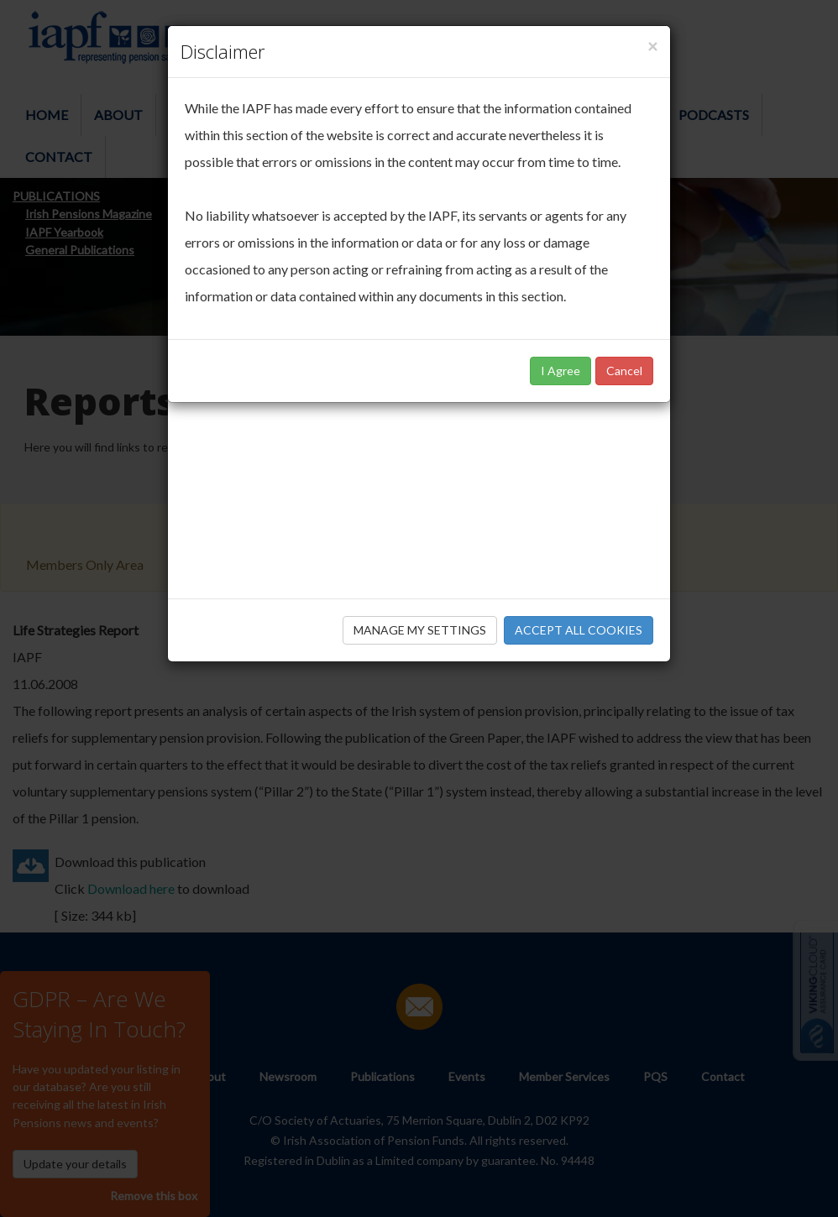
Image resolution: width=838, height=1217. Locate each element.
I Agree (560, 370)
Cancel (624, 370)
